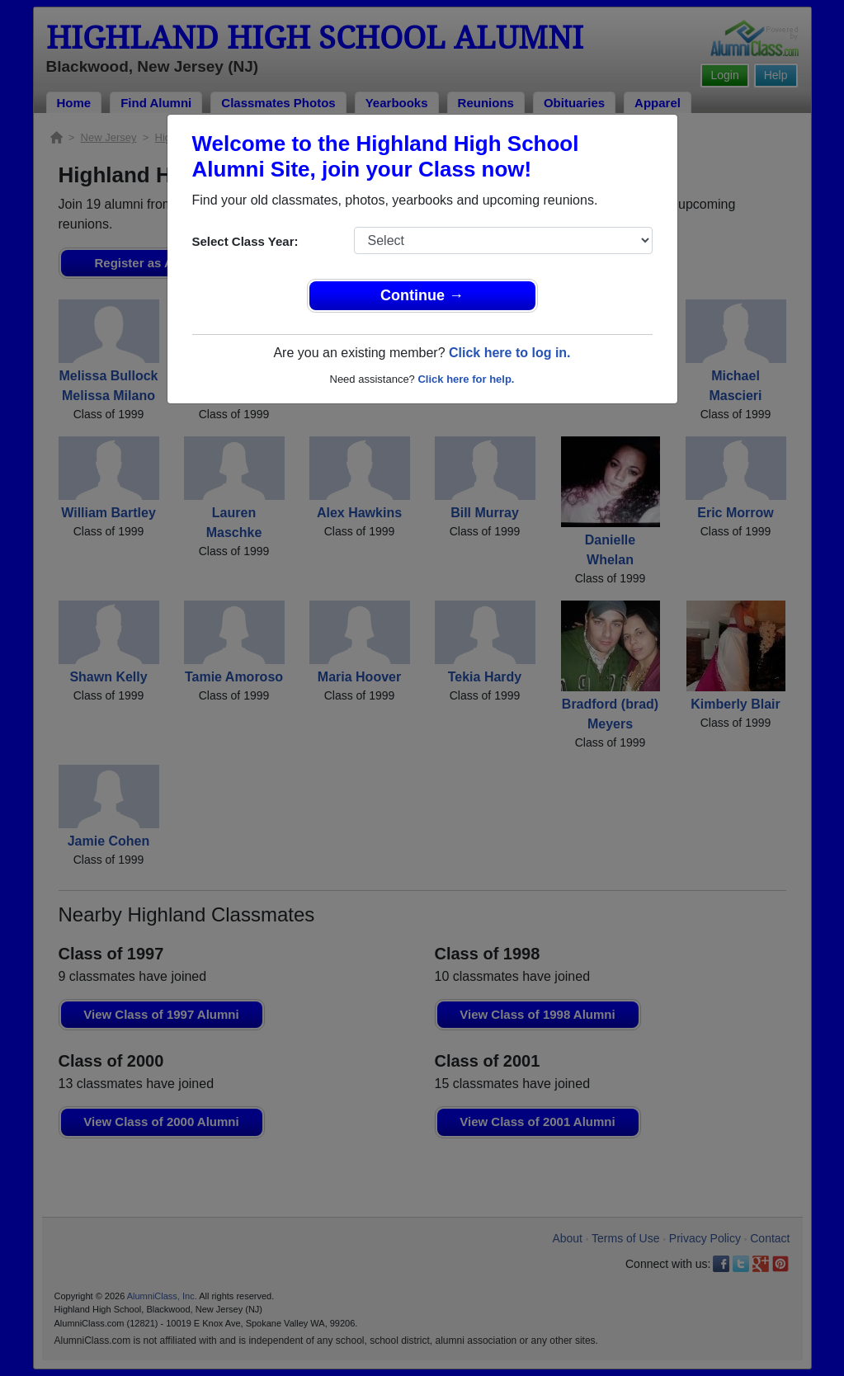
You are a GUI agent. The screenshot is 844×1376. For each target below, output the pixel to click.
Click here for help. (465, 379)
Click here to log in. (510, 353)
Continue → (422, 295)
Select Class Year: (245, 241)
